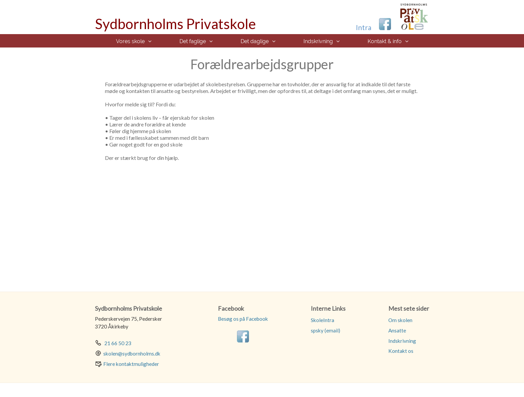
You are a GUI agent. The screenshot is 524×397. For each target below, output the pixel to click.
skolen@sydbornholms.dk (131, 354)
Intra (363, 27)
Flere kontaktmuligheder (131, 364)
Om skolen (400, 320)
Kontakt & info (385, 41)
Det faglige (192, 41)
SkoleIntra (322, 320)
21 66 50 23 (117, 343)
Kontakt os (400, 351)
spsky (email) (325, 330)
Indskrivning (318, 41)
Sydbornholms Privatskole (175, 23)
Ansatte (397, 330)
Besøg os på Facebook (243, 319)
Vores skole (130, 41)
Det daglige (255, 41)
